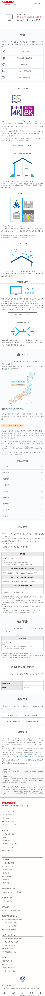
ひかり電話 (7, 840)
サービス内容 (7, 815)
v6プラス (6, 837)
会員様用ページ (39, 3)
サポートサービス (9, 847)
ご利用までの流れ (9, 866)
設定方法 (6, 873)
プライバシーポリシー (10, 971)
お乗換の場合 (7, 870)
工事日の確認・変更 (10, 923)
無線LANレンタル (9, 850)
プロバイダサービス (10, 901)
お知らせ (6, 880)
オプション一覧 (8, 834)
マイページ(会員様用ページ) (12, 919)
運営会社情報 (7, 964)
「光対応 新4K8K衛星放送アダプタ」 (28, 756)
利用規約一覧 (7, 961)
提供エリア (7, 818)
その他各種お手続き (10, 929)
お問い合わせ (7, 876)
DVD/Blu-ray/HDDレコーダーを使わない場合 (21, 721)
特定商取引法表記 (9, 968)
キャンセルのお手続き (10, 926)
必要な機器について (21, 315)
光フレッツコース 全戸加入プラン (14, 892)
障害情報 (6, 883)
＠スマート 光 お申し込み (11, 910)
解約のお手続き (8, 948)
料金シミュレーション (10, 821)
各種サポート (7, 860)
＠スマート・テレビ (10, 844)
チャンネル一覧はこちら (21, 145)
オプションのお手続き (10, 942)
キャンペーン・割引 (10, 825)
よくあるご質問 (8, 863)
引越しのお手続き (9, 945)
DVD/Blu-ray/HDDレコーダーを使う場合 (21, 715)
